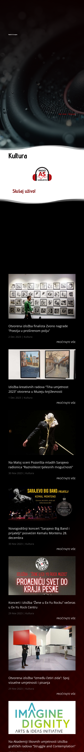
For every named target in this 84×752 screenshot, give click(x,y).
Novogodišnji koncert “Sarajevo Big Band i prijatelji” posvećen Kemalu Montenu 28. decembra (39, 533)
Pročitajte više (66, 342)
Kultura (28, 336)
